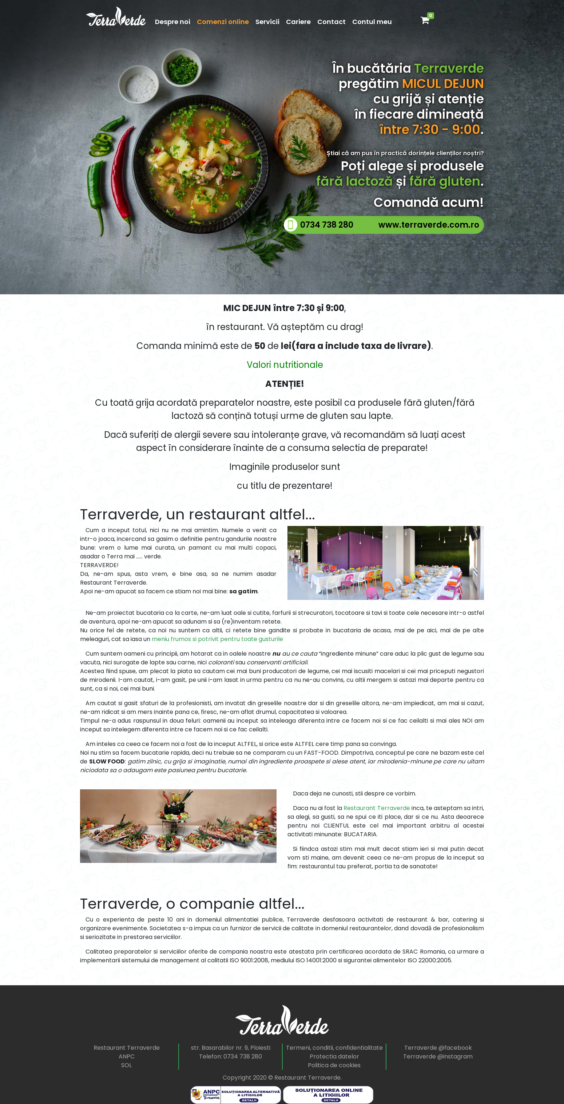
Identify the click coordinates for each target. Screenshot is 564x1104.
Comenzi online (223, 21)
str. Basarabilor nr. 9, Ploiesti (230, 1048)
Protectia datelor (334, 1056)
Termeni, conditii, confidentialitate (334, 1048)
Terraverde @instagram (438, 1056)
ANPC (127, 1056)
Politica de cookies (334, 1065)
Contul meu (372, 21)
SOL (126, 1065)
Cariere (298, 21)
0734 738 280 (326, 225)
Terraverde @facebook (438, 1048)
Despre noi (172, 21)
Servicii (267, 21)
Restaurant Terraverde (127, 1048)
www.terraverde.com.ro (428, 225)
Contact (331, 21)
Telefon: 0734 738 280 (230, 1056)
